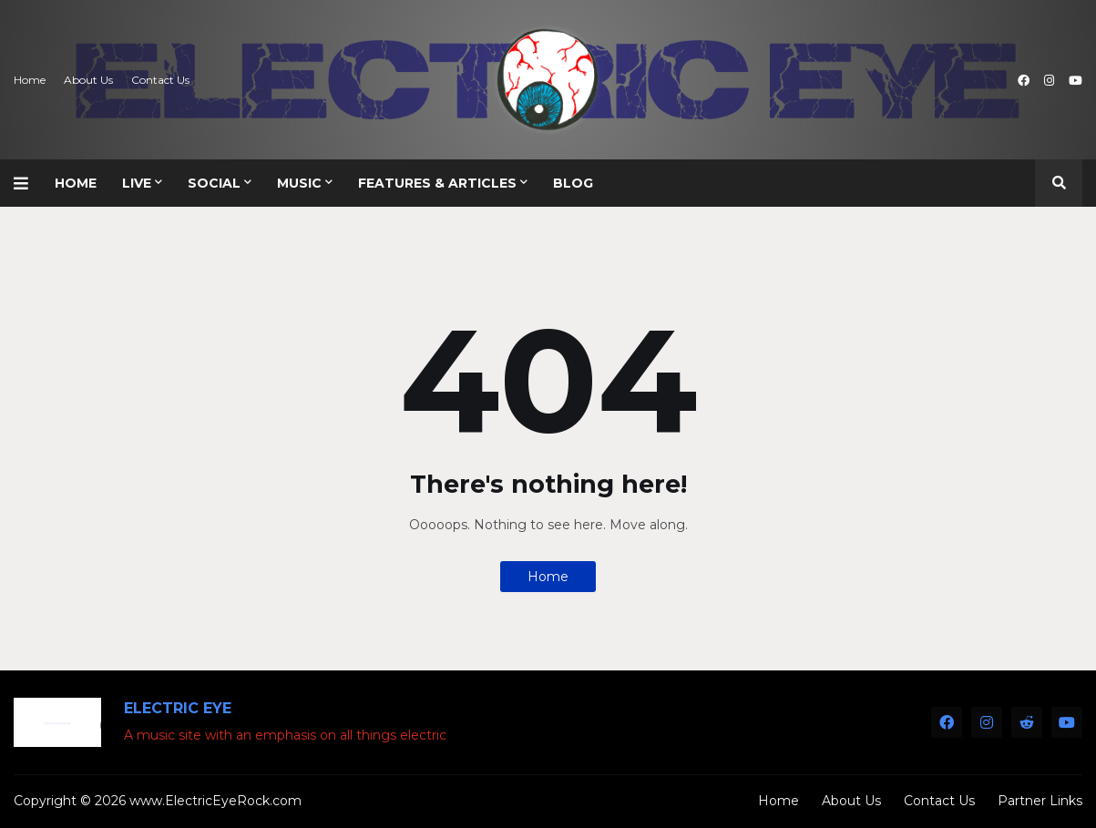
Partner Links (1040, 800)
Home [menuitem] (76, 183)
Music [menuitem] (299, 183)
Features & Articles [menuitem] (437, 183)
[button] (28, 183)
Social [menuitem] (214, 183)
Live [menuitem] (136, 183)
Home (30, 80)
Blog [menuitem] (573, 183)
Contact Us (160, 80)
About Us (88, 80)
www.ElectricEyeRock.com (215, 800)
